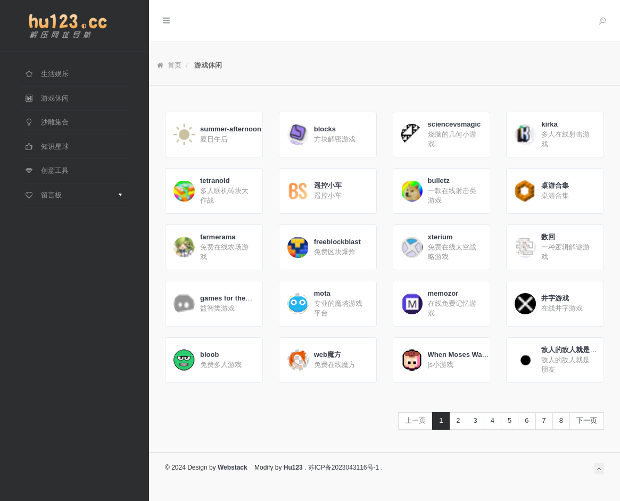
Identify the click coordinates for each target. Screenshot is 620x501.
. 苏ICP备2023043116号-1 (341, 467)
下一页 (586, 420)
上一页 (415, 420)
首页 (169, 65)
